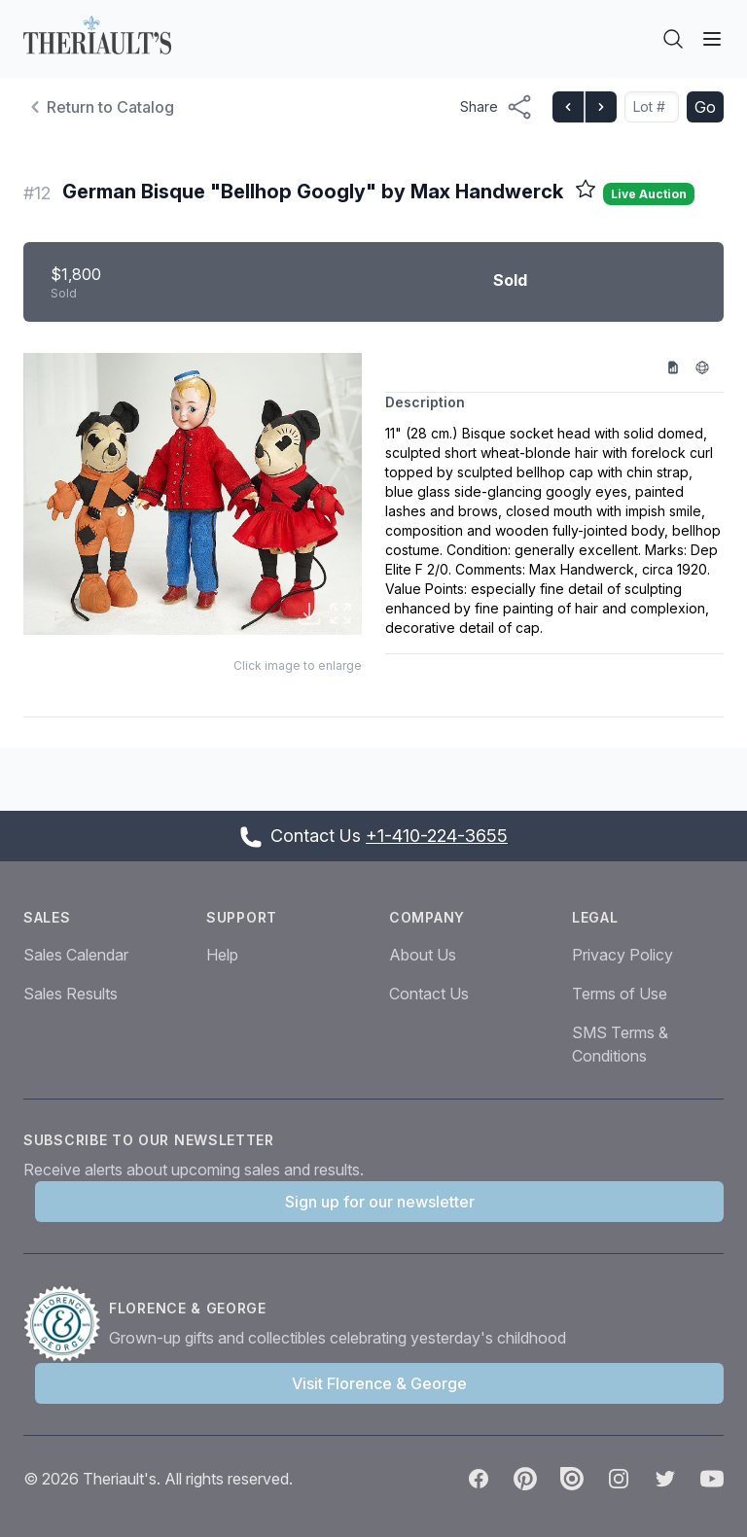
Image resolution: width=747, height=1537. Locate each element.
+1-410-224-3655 (437, 835)
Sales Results (70, 993)
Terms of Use (619, 993)
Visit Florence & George (379, 1383)
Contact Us (429, 993)
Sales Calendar (75, 954)
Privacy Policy (622, 954)
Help (222, 954)
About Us (422, 954)
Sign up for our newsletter (380, 1201)
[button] (192, 494)
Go (705, 107)
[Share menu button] (496, 106)
